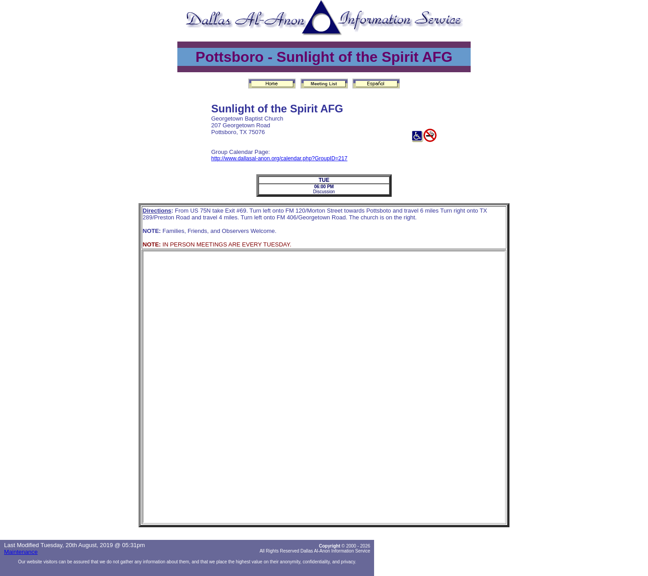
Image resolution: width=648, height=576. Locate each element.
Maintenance (20, 551)
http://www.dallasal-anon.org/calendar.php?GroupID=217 (279, 158)
